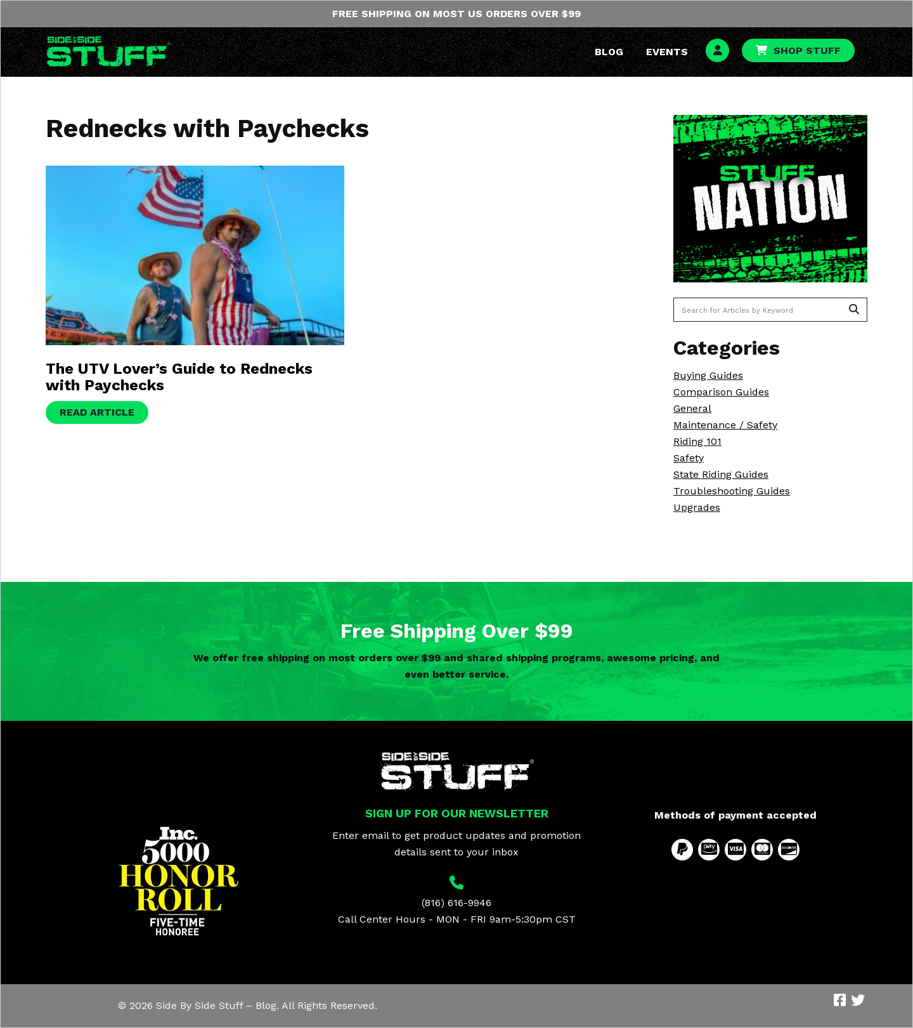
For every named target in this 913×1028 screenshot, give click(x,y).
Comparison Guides (721, 392)
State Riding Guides (720, 474)
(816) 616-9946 (456, 903)
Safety (688, 458)
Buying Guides (708, 375)
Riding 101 (697, 441)
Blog (609, 52)
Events (667, 52)
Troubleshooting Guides (731, 491)
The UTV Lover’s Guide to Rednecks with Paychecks (179, 377)
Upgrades (696, 507)
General (692, 408)
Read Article (97, 412)
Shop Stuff (807, 50)
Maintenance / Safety (725, 425)
